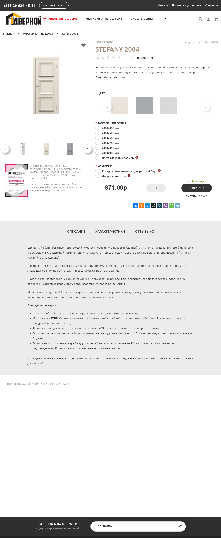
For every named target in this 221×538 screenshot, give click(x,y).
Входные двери (149, 18)
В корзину (196, 187)
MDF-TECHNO (104, 42)
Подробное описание (110, 77)
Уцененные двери (66, 18)
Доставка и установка (186, 5)
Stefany (64, 383)
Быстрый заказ (196, 196)
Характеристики (110, 231)
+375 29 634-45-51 (19, 5)
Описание (76, 231)
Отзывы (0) (144, 231)
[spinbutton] (156, 188)
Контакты (211, 5)
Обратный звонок (54, 5)
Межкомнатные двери (110, 18)
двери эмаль (49, 383)
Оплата (163, 5)
